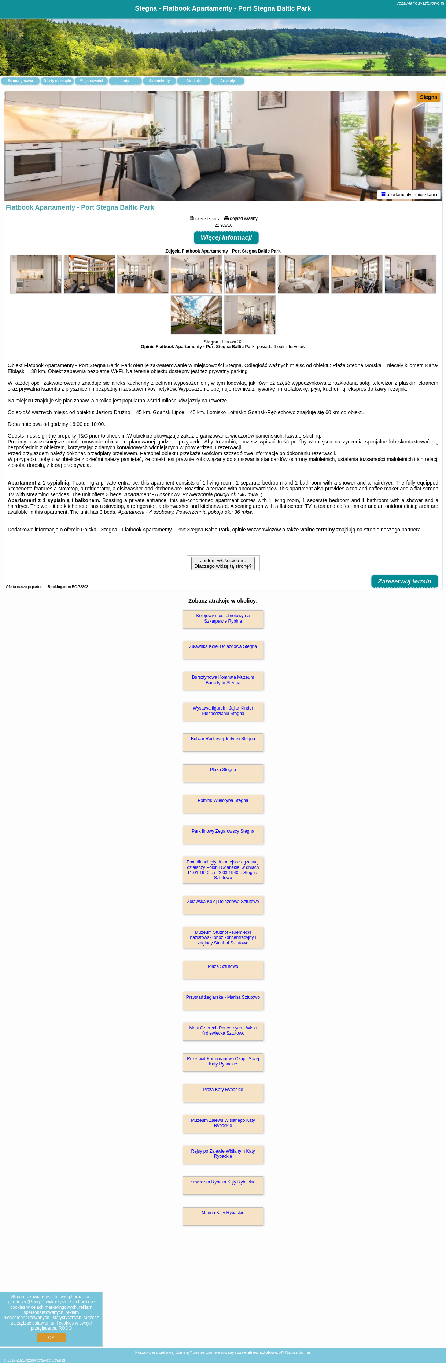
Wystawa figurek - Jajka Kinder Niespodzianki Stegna (223, 711)
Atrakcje (193, 81)
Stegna (428, 97)
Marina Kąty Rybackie (223, 1212)
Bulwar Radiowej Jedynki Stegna (223, 738)
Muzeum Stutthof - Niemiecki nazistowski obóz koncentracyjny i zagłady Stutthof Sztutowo (223, 938)
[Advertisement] (223, 1294)
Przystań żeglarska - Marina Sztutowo (223, 997)
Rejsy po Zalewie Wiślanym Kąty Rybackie (223, 1154)
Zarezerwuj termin (405, 581)
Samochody (159, 81)
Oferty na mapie (57, 81)
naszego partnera (401, 530)
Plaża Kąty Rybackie (223, 1089)
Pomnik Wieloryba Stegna (223, 800)
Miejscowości (91, 81)
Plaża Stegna (223, 769)
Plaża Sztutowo (223, 966)
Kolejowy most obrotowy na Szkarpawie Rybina (223, 618)
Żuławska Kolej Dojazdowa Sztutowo (223, 901)
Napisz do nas (298, 1352)
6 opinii (281, 346)
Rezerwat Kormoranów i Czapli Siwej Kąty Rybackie (223, 1061)
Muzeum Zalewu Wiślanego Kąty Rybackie (223, 1123)
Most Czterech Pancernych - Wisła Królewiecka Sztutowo (223, 1030)
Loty (125, 81)
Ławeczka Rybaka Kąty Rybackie (223, 1182)
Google (36, 1301)
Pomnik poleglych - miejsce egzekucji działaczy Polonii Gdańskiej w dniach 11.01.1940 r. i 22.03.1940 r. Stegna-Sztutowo (223, 869)
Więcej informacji (226, 237)
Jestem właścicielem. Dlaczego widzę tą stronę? (222, 563)
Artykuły (227, 81)
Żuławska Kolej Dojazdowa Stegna (223, 646)
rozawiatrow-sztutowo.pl (420, 3)
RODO (65, 1328)
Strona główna (20, 81)
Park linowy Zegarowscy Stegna (223, 831)
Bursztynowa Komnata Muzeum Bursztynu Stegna (223, 680)
